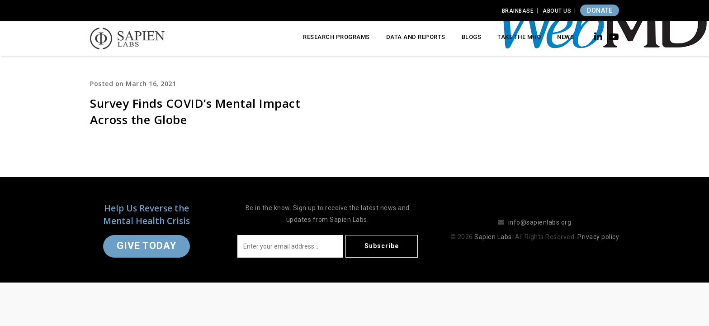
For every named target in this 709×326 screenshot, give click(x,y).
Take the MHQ (519, 37)
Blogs (472, 37)
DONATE (599, 10)
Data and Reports (415, 37)
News (565, 37)
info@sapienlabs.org (540, 222)
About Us (557, 11)
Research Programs (336, 37)
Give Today (146, 245)
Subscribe (381, 245)
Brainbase (518, 11)
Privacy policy (598, 236)
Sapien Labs (493, 236)
